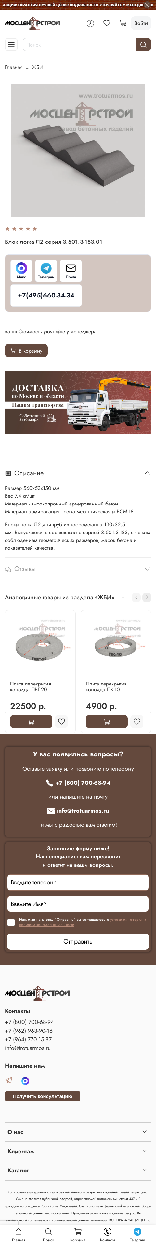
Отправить (78, 941)
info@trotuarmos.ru (78, 811)
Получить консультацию (42, 1096)
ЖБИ (37, 67)
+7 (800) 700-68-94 (78, 783)
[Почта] (71, 271)
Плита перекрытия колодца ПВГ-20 (30, 686)
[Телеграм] (46, 271)
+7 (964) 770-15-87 (28, 1039)
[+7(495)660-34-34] (46, 295)
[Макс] (21, 271)
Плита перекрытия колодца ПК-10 (106, 686)
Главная (14, 67)
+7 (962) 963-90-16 (29, 1031)
